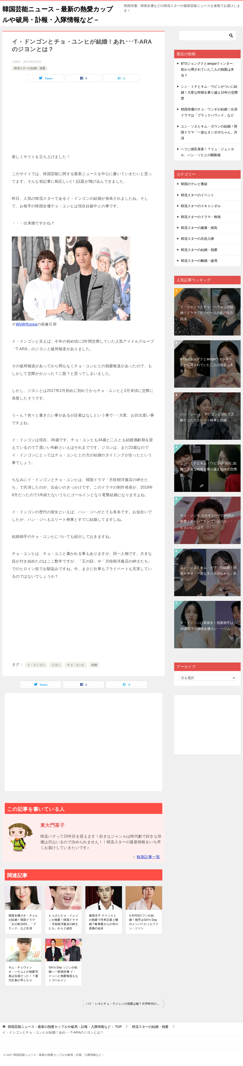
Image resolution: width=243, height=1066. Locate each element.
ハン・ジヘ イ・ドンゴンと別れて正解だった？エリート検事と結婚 (207, 417)
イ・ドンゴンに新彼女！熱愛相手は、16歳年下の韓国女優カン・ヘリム (208, 626)
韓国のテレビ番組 (194, 184)
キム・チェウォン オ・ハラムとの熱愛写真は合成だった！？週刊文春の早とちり (23, 974)
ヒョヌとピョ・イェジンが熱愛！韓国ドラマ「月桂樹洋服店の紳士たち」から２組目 (63, 922)
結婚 (94, 665)
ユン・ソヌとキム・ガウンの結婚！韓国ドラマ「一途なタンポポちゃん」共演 (209, 132)
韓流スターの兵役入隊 (197, 238)
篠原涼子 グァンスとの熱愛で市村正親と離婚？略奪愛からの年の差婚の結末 (103, 922)
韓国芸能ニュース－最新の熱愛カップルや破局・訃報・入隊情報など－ (60, 13)
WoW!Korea (26, 324)
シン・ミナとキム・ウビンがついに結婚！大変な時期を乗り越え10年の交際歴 (209, 92)
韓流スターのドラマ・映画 (201, 217)
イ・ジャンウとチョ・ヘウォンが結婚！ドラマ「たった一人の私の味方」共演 (208, 313)
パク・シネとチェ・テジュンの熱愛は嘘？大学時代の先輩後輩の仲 (125, 1003)
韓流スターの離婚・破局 (199, 261)
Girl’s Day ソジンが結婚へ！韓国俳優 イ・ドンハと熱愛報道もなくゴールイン (63, 974)
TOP (65, 1027)
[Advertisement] (83, 120)
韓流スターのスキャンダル (201, 206)
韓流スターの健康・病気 (199, 228)
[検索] (207, 35)
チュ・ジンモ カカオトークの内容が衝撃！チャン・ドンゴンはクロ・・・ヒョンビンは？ (208, 521)
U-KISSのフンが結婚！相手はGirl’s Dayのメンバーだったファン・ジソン (144, 922)
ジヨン (55, 665)
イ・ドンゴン (36, 665)
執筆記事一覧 (148, 857)
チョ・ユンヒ (75, 665)
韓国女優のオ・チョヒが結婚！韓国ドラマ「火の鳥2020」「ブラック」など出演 (23, 922)
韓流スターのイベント (197, 195)
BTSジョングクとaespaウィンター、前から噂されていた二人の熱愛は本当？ (208, 69)
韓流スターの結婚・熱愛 (29, 68)
